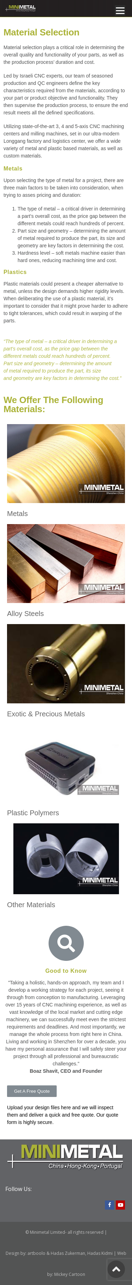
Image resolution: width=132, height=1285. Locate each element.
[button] (32, 1091)
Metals (17, 513)
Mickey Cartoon (69, 1274)
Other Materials (31, 905)
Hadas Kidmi (100, 1253)
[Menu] (120, 10)
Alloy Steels (25, 613)
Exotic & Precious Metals (46, 714)
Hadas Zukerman (68, 1253)
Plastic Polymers (33, 813)
